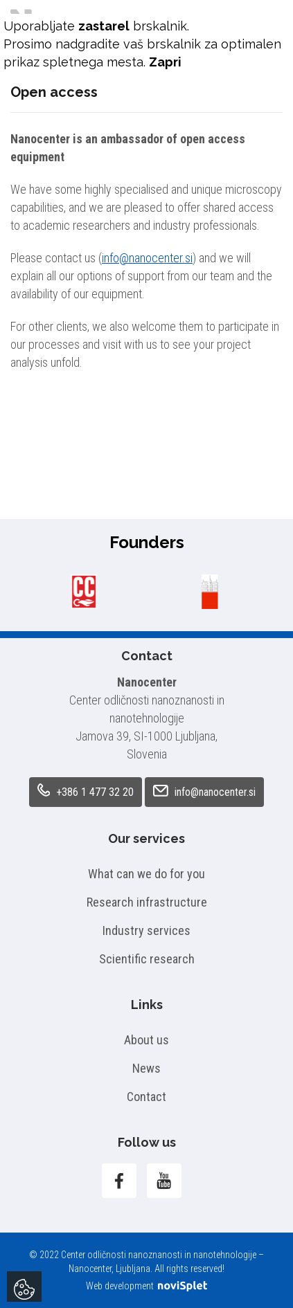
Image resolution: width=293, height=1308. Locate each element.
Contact (146, 1096)
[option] (83, 591)
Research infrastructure (147, 902)
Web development (146, 1285)
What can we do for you (146, 873)
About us (146, 1040)
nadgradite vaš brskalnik (128, 44)
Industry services (146, 930)
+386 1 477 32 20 (85, 791)
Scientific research (147, 959)
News (146, 1068)
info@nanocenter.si (147, 258)
